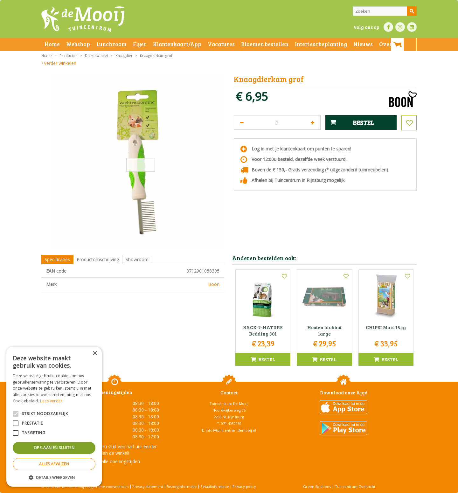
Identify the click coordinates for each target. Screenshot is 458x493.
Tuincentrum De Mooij (229, 403)
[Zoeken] (385, 11)
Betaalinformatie (214, 486)
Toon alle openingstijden (114, 461)
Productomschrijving (98, 259)
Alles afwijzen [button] (54, 464)
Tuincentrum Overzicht (355, 486)
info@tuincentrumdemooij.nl (231, 430)
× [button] (94, 353)
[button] (54, 477)
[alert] (54, 417)
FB (388, 27)
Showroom (137, 259)
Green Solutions (317, 486)
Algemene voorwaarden (108, 486)
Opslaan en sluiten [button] (54, 447)
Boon (213, 284)
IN (400, 27)
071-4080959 (231, 423)
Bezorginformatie (182, 486)
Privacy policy (244, 486)
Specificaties (57, 259)
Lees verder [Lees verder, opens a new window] (51, 401)
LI (412, 27)
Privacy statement (147, 486)
